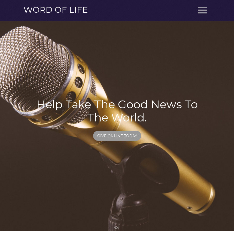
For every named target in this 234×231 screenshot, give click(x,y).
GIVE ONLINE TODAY (117, 136)
